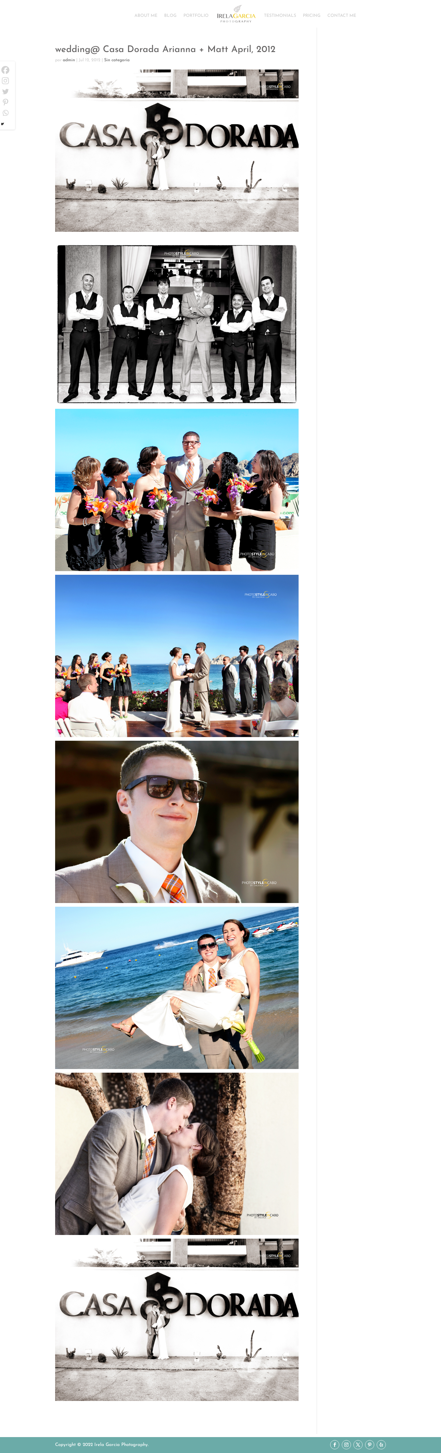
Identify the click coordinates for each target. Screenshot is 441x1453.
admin (69, 60)
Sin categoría (117, 60)
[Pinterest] (5, 102)
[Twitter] (5, 91)
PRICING (312, 15)
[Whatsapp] (5, 112)
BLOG (170, 15)
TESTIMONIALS (280, 15)
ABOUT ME (145, 15)
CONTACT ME (341, 15)
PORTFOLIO (196, 15)
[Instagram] (5, 80)
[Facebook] (5, 70)
